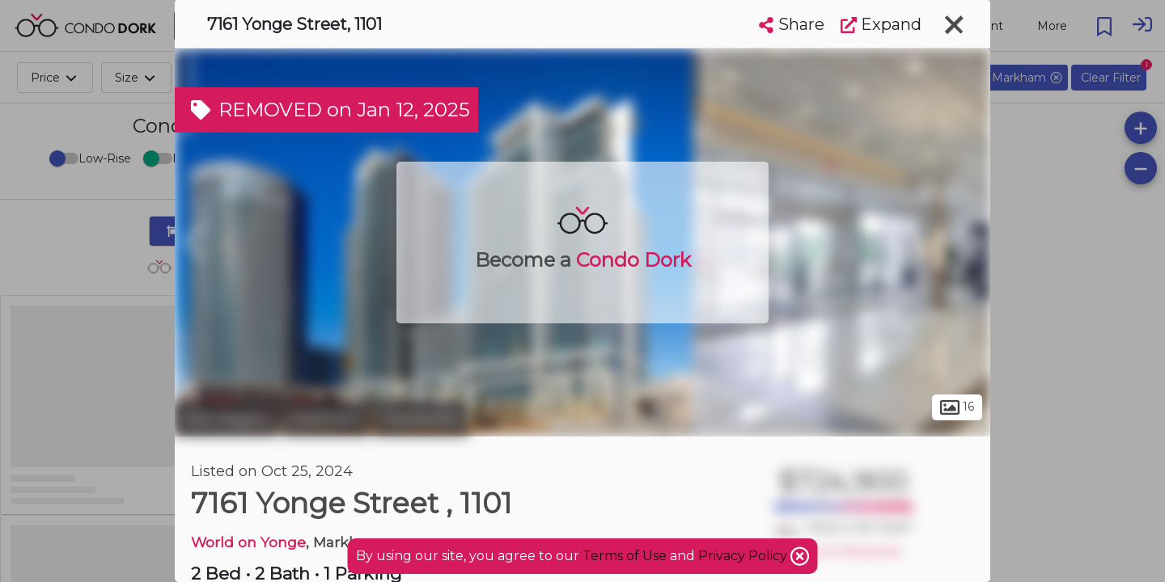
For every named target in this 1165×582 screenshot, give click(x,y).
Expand (881, 24)
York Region (226, 419)
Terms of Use (624, 555)
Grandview (421, 419)
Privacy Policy (744, 555)
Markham (326, 419)
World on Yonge (248, 542)
